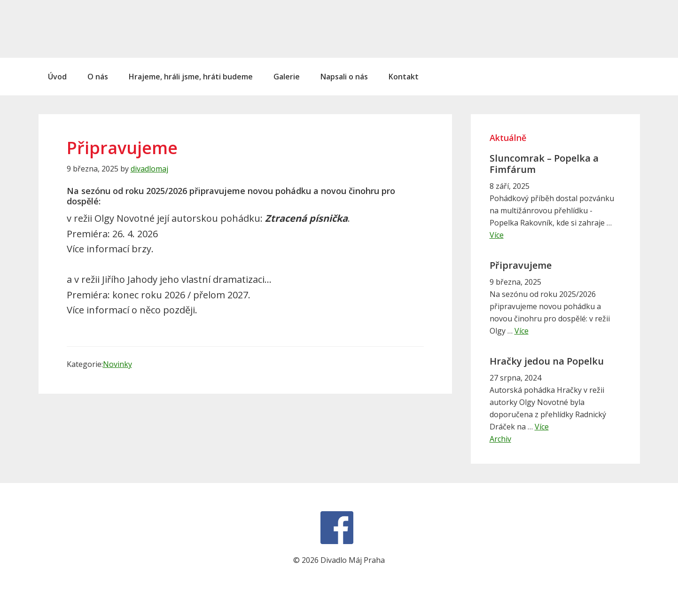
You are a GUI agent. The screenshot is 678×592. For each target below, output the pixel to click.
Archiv (500, 439)
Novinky (117, 364)
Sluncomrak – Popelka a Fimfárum (544, 164)
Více (497, 235)
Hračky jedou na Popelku (547, 361)
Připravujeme (521, 265)
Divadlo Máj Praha (102, 28)
